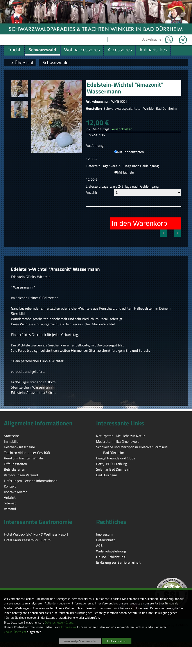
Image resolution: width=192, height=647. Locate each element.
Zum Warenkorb (183, 37)
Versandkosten (121, 129)
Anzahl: (91, 192)
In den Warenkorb (139, 223)
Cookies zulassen (116, 641)
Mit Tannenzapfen (130, 151)
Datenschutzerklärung (59, 622)
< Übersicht (22, 62)
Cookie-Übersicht (15, 631)
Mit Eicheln (125, 172)
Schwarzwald (55, 62)
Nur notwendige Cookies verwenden (80, 641)
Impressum (68, 627)
